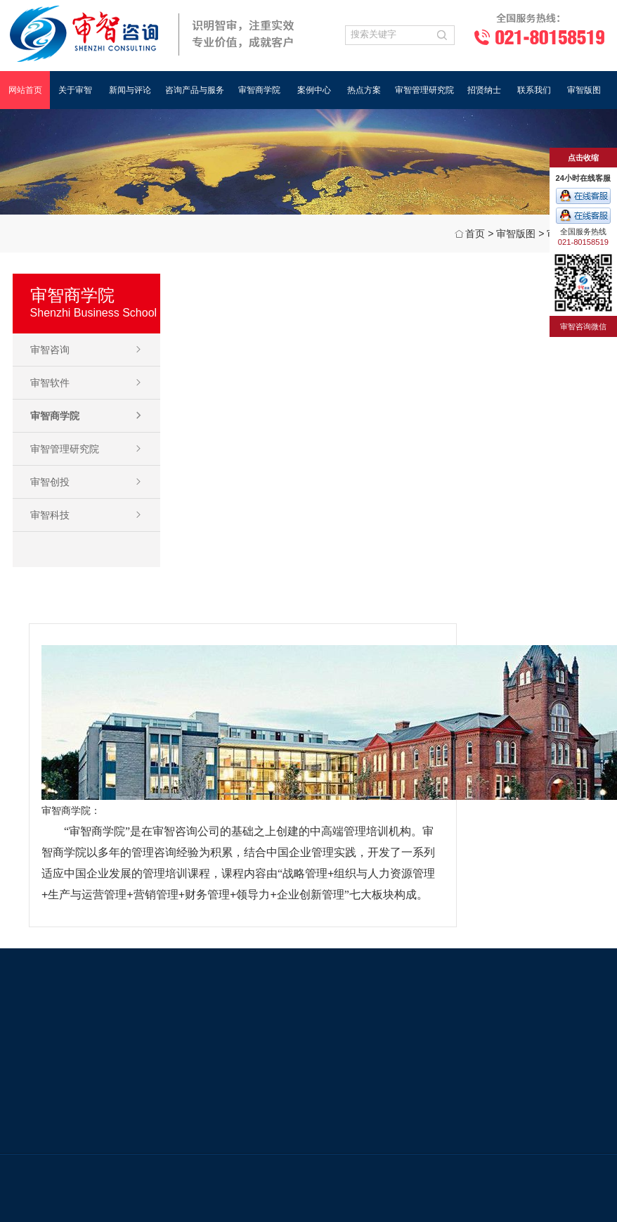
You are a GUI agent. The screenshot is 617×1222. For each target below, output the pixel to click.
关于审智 (75, 90)
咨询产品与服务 (194, 90)
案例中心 (314, 90)
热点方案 (364, 90)
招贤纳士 (484, 90)
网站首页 (25, 90)
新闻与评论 (130, 90)
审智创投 (50, 482)
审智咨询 (50, 349)
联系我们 (534, 90)
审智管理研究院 (424, 90)
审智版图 (584, 90)
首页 (475, 233)
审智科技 (50, 515)
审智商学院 (259, 90)
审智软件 (50, 382)
